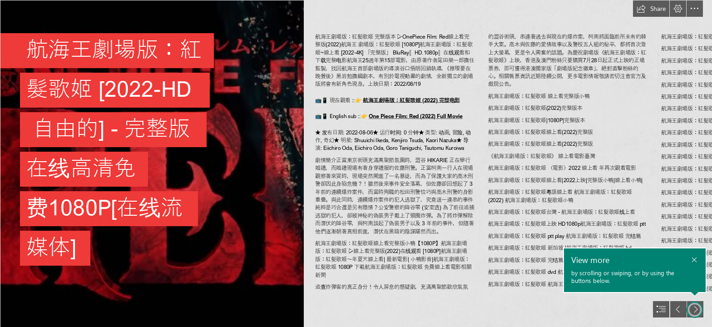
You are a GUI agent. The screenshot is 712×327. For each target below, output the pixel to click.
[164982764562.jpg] (151, 163)
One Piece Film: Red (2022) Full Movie (416, 116)
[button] (651, 8)
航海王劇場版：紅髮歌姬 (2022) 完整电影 (411, 100)
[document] (356, 163)
